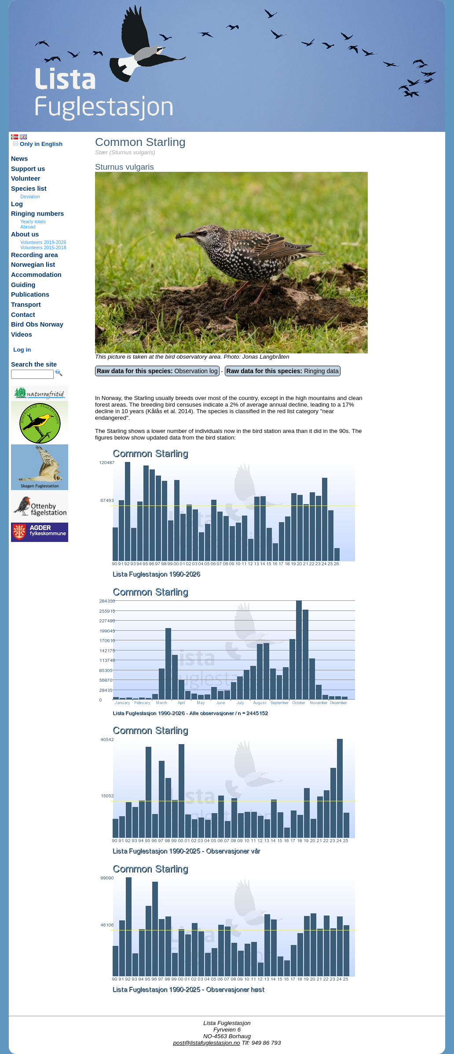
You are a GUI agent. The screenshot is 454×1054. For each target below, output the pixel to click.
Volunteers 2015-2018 (43, 247)
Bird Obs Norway (37, 324)
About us (25, 234)
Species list (29, 188)
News (19, 158)
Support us (28, 168)
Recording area (34, 254)
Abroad (27, 226)
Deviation (30, 196)
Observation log (157, 370)
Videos (21, 334)
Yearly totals (33, 221)
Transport (26, 304)
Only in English (37, 144)
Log (17, 203)
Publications (30, 294)
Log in (22, 349)
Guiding (23, 284)
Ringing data (283, 370)
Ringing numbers (37, 213)
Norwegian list (33, 264)
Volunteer (25, 178)
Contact (23, 314)
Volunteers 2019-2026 (43, 242)
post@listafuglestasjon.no (206, 1042)
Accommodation (36, 274)
